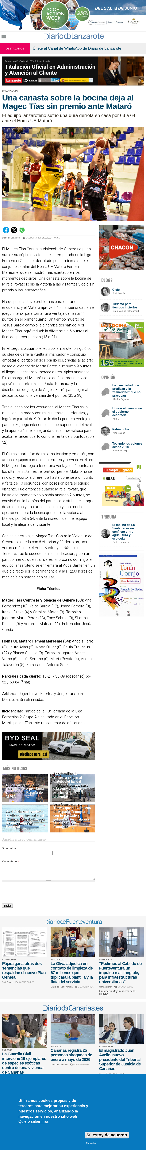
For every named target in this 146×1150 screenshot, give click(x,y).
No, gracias (91, 1143)
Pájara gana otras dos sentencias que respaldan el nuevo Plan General (24, 970)
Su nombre (9, 848)
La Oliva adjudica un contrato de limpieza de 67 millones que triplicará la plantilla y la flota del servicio (72, 972)
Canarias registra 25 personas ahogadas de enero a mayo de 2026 (71, 1055)
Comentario (10, 861)
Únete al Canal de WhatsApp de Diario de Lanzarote (77, 48)
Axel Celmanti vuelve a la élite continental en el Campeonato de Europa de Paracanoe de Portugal (25, 819)
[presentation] (31, 893)
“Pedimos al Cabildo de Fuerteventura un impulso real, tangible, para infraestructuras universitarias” (120, 972)
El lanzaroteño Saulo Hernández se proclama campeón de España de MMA (25, 791)
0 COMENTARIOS (33, 238)
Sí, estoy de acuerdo (106, 1135)
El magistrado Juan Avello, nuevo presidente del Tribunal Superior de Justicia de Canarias (120, 1059)
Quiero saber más (33, 1121)
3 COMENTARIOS (86, 987)
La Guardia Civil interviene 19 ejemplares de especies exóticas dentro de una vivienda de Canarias (24, 1063)
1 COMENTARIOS (125, 987)
